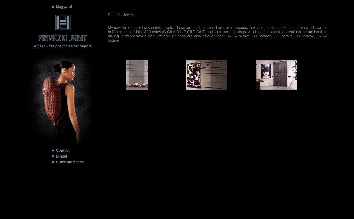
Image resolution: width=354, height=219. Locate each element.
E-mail (61, 156)
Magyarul (64, 7)
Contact (63, 150)
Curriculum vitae (70, 162)
